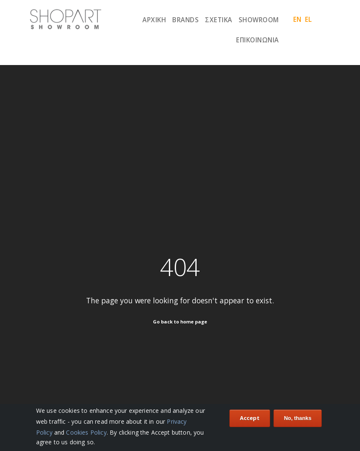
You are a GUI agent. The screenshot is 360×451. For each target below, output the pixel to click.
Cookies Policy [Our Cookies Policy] (86, 433)
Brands (185, 20)
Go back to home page (180, 321)
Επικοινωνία (257, 40)
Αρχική (154, 20)
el (308, 19)
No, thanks (297, 419)
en (297, 19)
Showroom (259, 20)
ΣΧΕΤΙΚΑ (218, 20)
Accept (250, 418)
